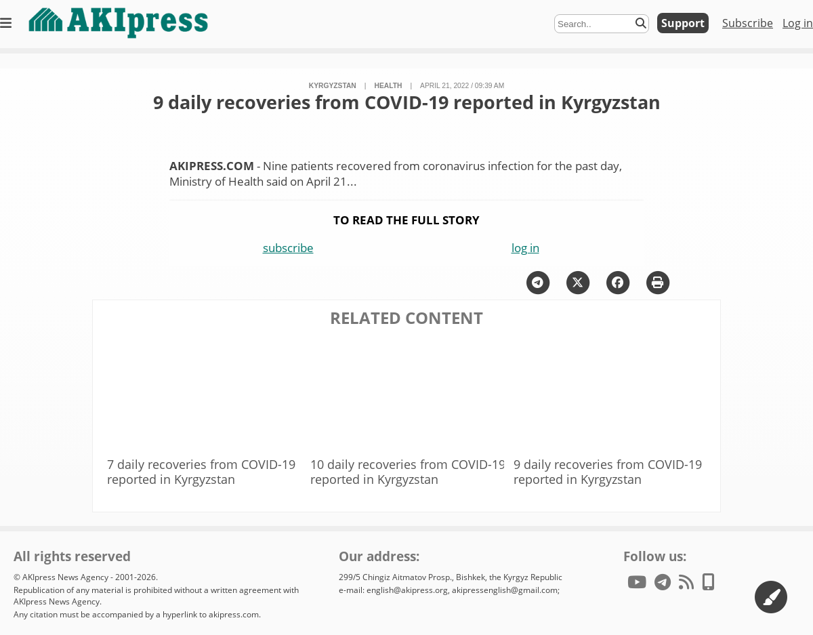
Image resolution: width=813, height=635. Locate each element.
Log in (798, 23)
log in (525, 247)
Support (683, 23)
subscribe (288, 247)
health (388, 85)
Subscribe (747, 23)
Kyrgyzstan (332, 85)
